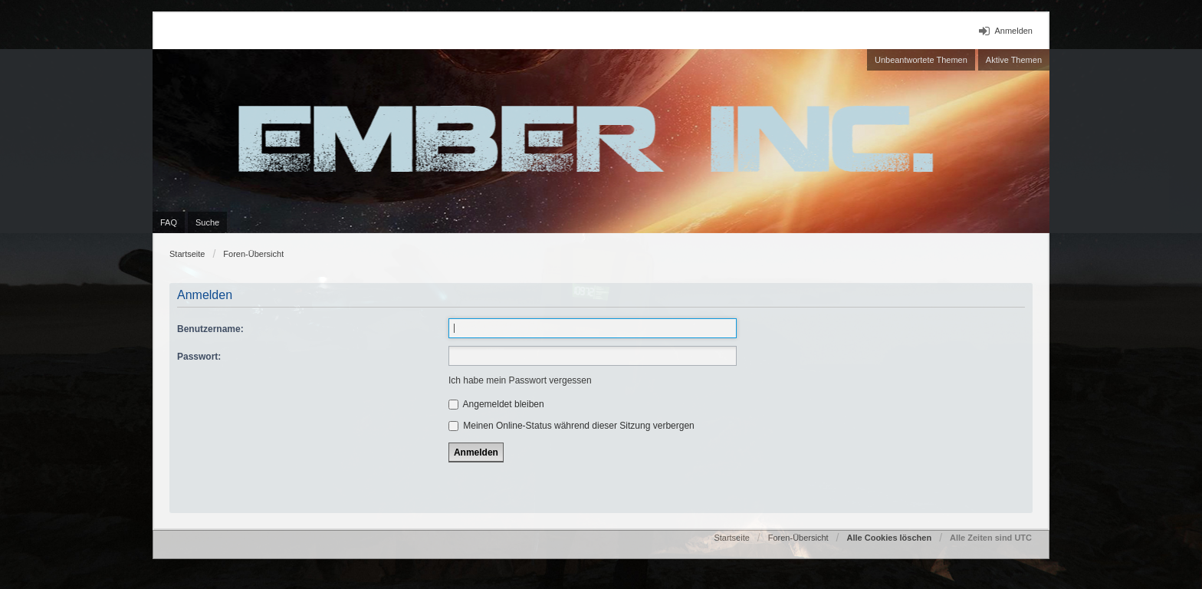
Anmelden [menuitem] (1013, 30)
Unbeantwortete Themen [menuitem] (921, 59)
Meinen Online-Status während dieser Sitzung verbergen (571, 425)
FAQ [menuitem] (168, 222)
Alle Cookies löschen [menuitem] (888, 537)
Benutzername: (210, 329)
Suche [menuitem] (207, 222)
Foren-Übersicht (253, 253)
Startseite (187, 253)
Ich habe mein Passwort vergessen (520, 380)
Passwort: (199, 356)
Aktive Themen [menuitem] (1014, 59)
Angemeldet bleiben (496, 404)
